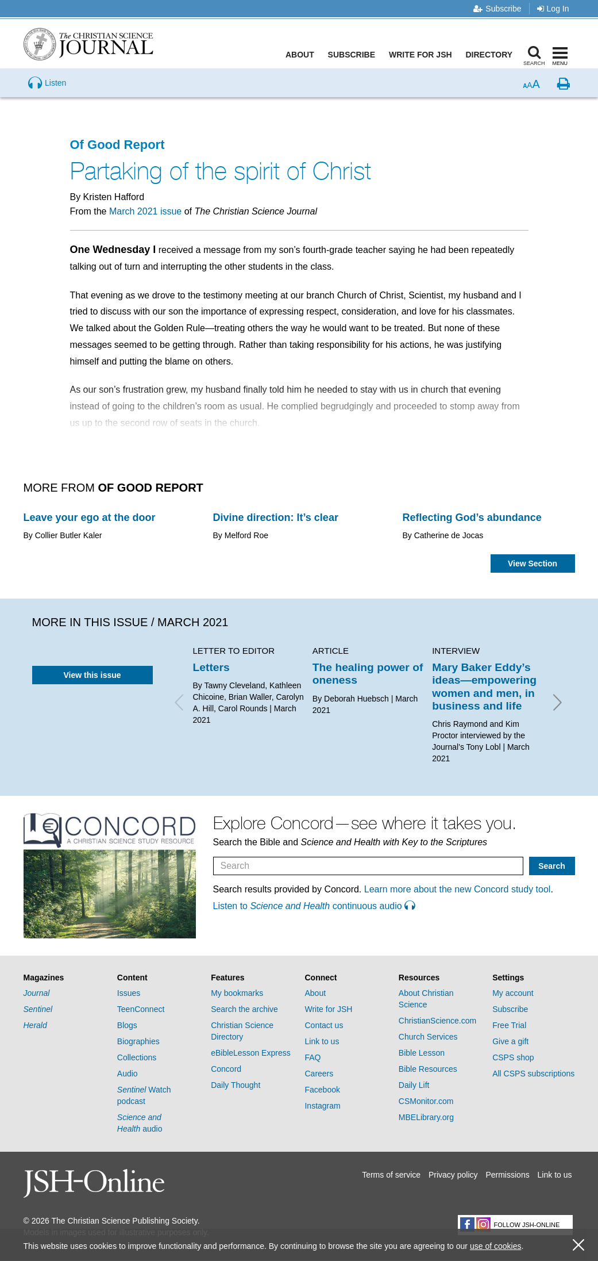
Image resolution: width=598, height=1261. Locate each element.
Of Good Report (117, 144)
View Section (532, 563)
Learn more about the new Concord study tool (457, 889)
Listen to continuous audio (314, 906)
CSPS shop (513, 1057)
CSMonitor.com (426, 1101)
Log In (553, 8)
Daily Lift (414, 1085)
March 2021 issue (145, 211)
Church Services (428, 1036)
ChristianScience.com (437, 1020)
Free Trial (509, 1025)
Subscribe (497, 8)
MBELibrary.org (426, 1117)
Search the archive (244, 1009)
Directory (491, 54)
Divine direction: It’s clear (275, 517)
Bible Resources (428, 1069)
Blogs (127, 1025)
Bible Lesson (422, 1052)
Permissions (507, 1174)
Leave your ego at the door (90, 517)
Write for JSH (422, 54)
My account (513, 993)
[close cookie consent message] (578, 1245)
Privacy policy (453, 1174)
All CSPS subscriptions (533, 1073)
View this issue (92, 675)
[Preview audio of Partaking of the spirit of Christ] (47, 100)
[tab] (65, 978)
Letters (211, 667)
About (301, 54)
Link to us (321, 1041)
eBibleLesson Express (251, 1052)
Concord (226, 1069)
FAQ (312, 1057)
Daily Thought (235, 1085)
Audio (127, 1073)
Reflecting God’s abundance (472, 517)
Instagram (322, 1105)
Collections (136, 1057)
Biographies (138, 1041)
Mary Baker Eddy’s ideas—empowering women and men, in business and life (484, 686)
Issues (128, 993)
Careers (318, 1073)
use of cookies (496, 1246)
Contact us (323, 1025)
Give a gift (510, 1041)
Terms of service (391, 1174)
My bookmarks (237, 993)
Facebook (321, 1089)
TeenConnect (141, 1009)
